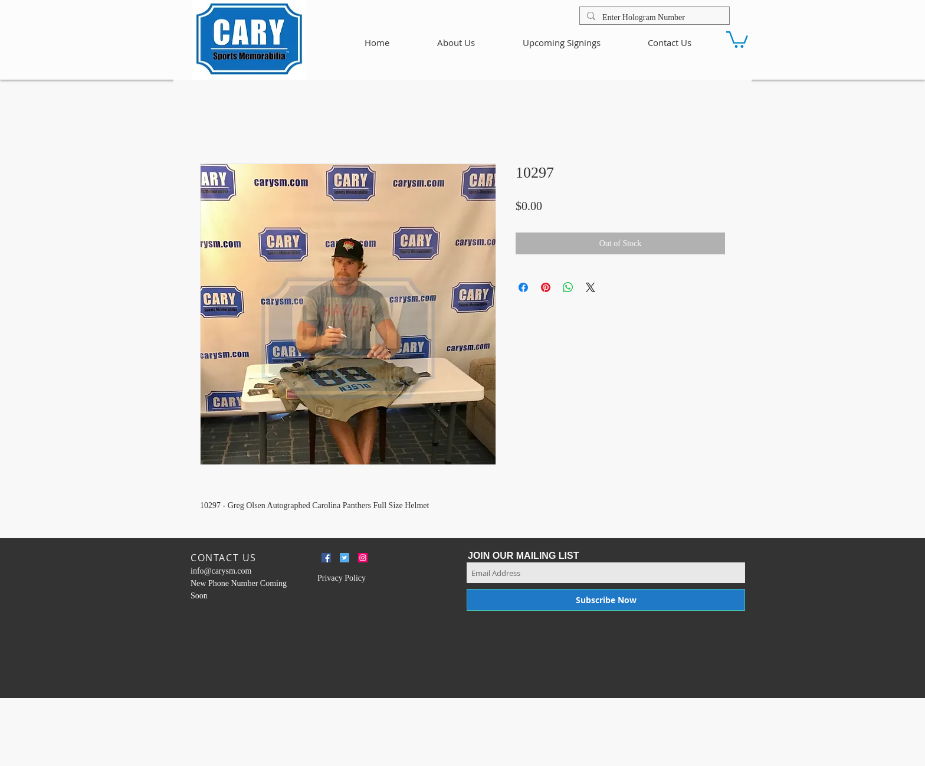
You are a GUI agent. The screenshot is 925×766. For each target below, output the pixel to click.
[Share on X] (590, 287)
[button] (737, 39)
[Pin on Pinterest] (546, 287)
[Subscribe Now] (606, 600)
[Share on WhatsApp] (568, 287)
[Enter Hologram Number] (653, 17)
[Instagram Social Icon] (363, 557)
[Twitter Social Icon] (344, 557)
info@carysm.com (221, 571)
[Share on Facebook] (523, 287)
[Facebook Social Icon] (326, 557)
